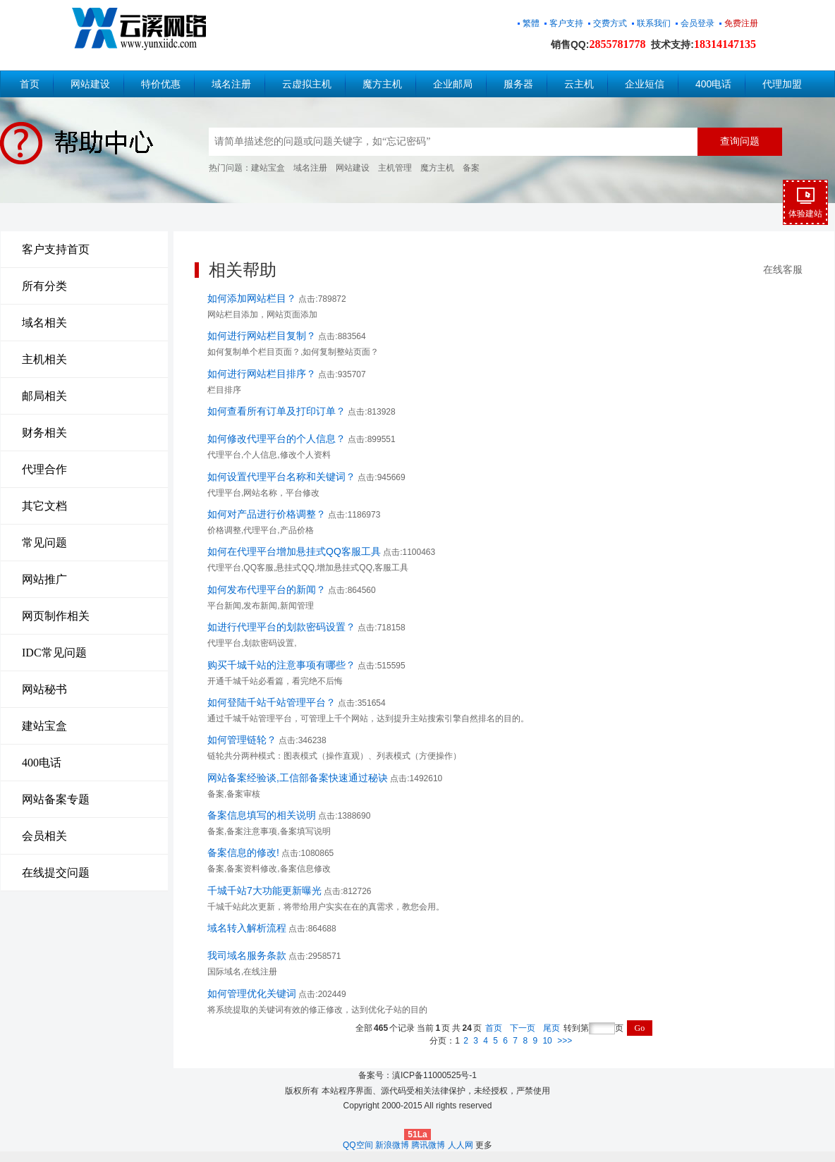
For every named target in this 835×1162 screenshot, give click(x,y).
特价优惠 (161, 84)
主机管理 (395, 168)
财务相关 (44, 433)
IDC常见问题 (54, 653)
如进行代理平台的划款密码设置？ (281, 626)
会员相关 (44, 836)
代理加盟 (782, 84)
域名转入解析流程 (246, 928)
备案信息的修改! (243, 852)
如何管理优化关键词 (251, 993)
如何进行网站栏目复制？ (261, 335)
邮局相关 (44, 396)
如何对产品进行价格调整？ (266, 514)
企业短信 (644, 84)
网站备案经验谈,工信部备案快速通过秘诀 (297, 777)
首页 (29, 84)
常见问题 (44, 543)
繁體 (531, 23)
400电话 (713, 84)
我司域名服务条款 (246, 955)
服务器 (518, 84)
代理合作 (44, 469)
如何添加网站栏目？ (251, 298)
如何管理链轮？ (241, 739)
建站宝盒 (268, 168)
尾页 (551, 1028)
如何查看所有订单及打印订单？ (276, 411)
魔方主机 (382, 84)
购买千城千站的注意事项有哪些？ (281, 665)
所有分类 (44, 286)
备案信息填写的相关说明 (261, 815)
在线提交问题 (56, 873)
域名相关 (44, 323)
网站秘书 (44, 689)
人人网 (460, 1145)
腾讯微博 (428, 1145)
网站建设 (90, 84)
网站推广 (44, 579)
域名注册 (231, 84)
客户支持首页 (56, 249)
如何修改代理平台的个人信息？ (276, 438)
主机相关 (44, 359)
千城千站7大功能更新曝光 (264, 890)
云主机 (579, 84)
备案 (471, 168)
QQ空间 (358, 1145)
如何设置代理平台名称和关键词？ (281, 476)
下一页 (522, 1028)
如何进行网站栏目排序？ (261, 373)
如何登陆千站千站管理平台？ (271, 702)
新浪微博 (392, 1145)
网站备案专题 (56, 799)
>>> (564, 1041)
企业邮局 (453, 84)
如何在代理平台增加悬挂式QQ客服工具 (294, 551)
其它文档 (44, 506)
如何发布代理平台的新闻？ (266, 589)
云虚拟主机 (306, 84)
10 (546, 1041)
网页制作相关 (56, 616)
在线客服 (783, 269)
